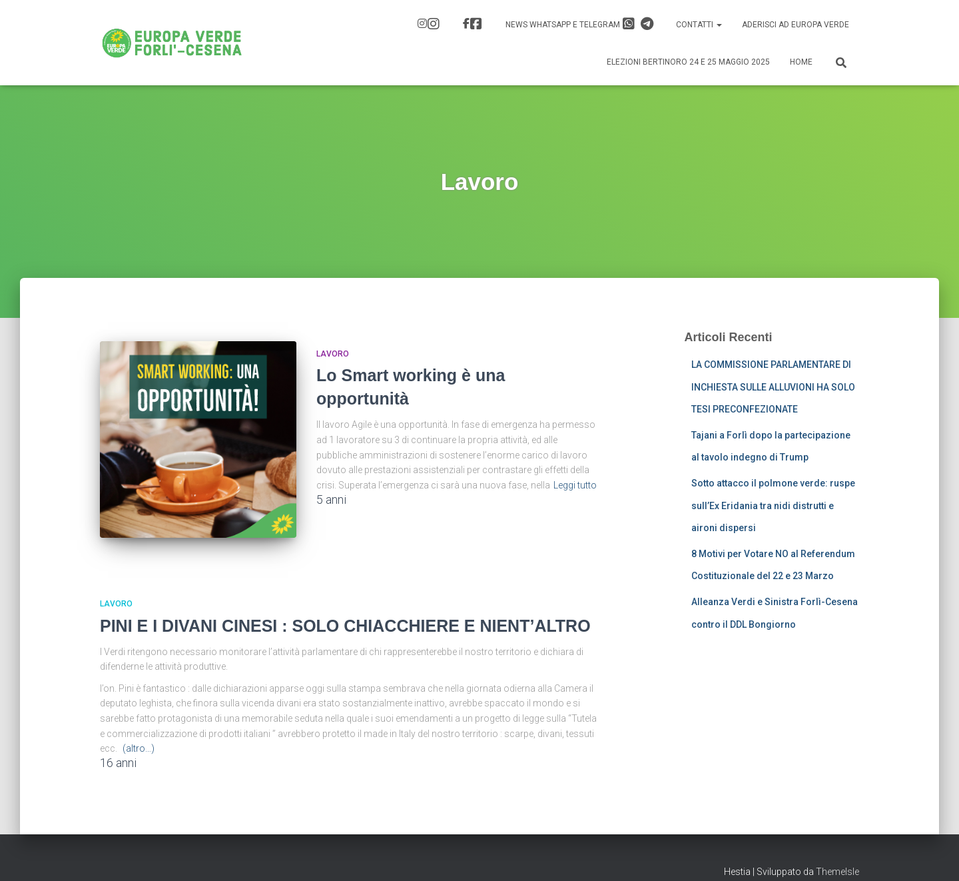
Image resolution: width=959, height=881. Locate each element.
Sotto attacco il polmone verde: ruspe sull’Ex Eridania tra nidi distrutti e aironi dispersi (773, 505)
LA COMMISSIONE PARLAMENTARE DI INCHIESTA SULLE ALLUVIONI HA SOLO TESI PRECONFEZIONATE (773, 387)
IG (433, 24)
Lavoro (332, 354)
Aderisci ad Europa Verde (795, 24)
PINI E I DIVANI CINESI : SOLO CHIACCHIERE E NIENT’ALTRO (345, 616)
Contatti (699, 24)
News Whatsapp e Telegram (579, 24)
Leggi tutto (575, 485)
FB (476, 24)
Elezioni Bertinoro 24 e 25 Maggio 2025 (688, 62)
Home (801, 62)
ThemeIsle (837, 862)
